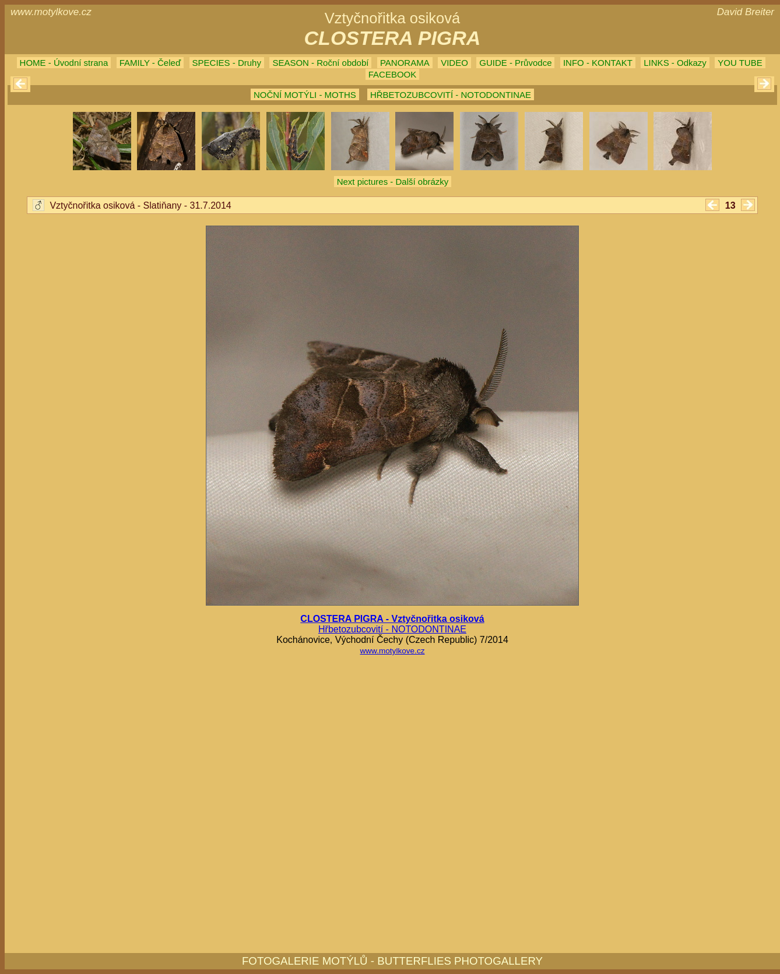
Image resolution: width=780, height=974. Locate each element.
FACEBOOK (392, 74)
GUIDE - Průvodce (515, 63)
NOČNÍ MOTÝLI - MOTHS (305, 95)
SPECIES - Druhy (226, 63)
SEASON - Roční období (320, 63)
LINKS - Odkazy (675, 63)
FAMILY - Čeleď (150, 63)
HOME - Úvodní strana (64, 63)
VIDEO (454, 63)
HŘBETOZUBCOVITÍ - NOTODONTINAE (450, 95)
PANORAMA (405, 63)
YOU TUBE (740, 63)
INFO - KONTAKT (598, 63)
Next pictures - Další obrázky (393, 182)
